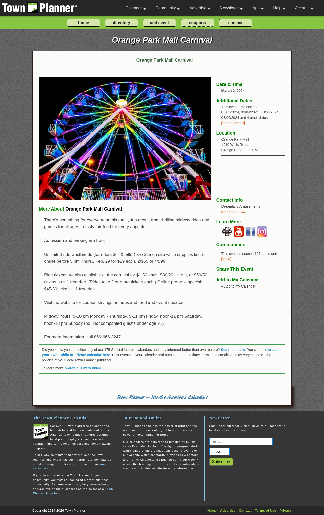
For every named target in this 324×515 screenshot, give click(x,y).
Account (304, 8)
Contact (245, 510)
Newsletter (231, 8)
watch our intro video (83, 368)
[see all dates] (233, 123)
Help (279, 8)
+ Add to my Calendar (238, 286)
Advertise (199, 8)
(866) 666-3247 (233, 212)
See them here (233, 350)
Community (167, 8)
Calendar (136, 8)
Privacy (286, 510)
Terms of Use (265, 510)
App (257, 8)
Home (212, 510)
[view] (226, 259)
